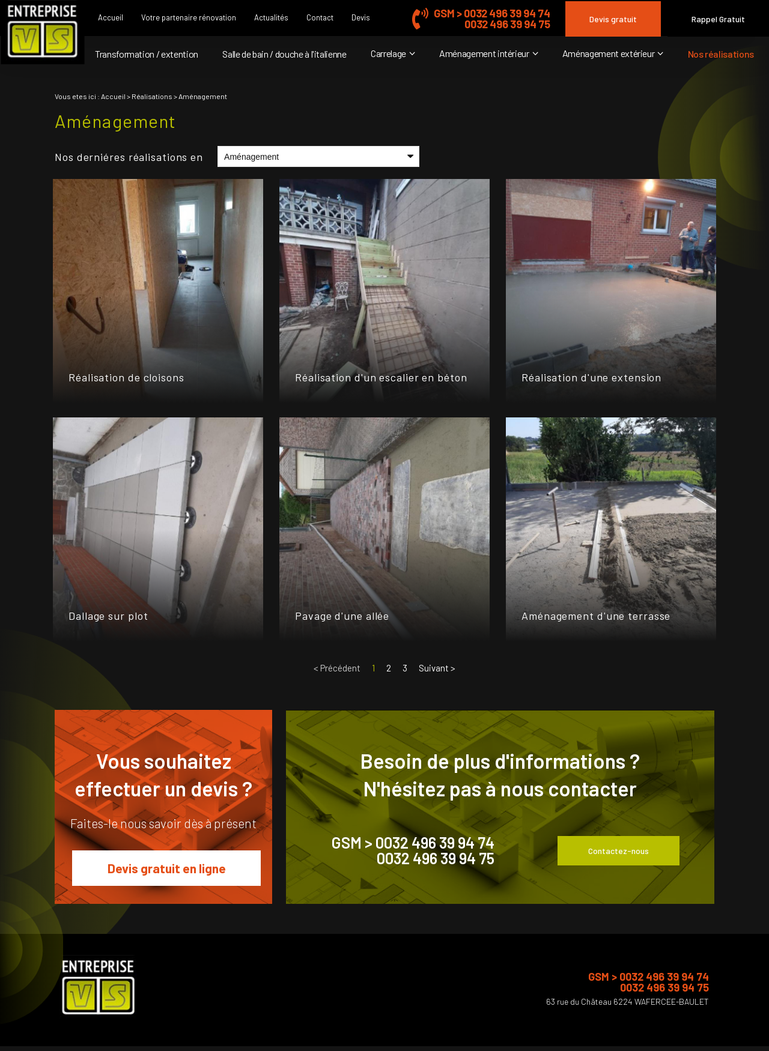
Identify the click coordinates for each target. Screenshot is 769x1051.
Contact (319, 17)
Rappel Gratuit (718, 19)
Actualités (271, 17)
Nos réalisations (721, 53)
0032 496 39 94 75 (507, 24)
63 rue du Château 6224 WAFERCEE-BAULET (627, 1001)
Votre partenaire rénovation (188, 17)
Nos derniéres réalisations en (129, 156)
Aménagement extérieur (608, 53)
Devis (360, 17)
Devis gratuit (613, 19)
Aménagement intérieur (484, 53)
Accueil (110, 17)
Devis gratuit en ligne (167, 868)
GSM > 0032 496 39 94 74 (492, 13)
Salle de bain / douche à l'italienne (284, 53)
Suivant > (437, 667)
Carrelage (388, 53)
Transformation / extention (146, 53)
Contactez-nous (618, 851)
